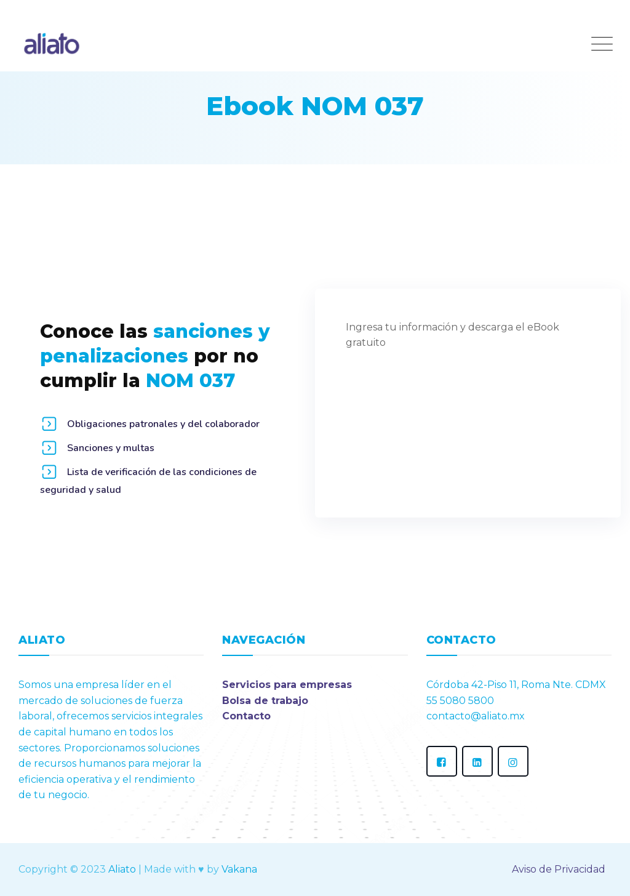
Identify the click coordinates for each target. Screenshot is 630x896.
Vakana (239, 869)
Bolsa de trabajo (265, 700)
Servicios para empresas (287, 684)
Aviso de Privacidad (558, 869)
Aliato (122, 869)
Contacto (246, 716)
